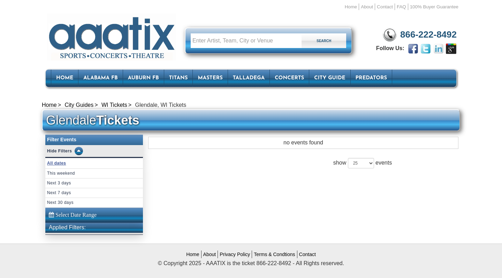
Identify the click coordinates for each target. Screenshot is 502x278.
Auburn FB (143, 78)
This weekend (61, 173)
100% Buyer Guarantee (434, 6)
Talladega (249, 78)
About (367, 6)
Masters (210, 78)
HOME (64, 78)
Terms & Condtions (274, 254)
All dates (56, 163)
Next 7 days (59, 192)
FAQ (401, 6)
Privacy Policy (235, 254)
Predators (371, 78)
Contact (385, 6)
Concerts (289, 78)
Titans (178, 78)
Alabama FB (100, 78)
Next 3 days (59, 183)
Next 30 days (60, 202)
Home (351, 6)
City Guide (329, 78)
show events (362, 163)
